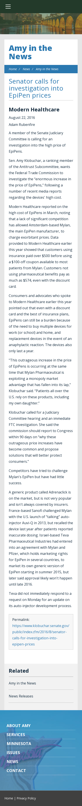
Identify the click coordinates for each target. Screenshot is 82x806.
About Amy (19, 725)
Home (13, 69)
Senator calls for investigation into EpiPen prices (36, 88)
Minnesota (19, 743)
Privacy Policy (26, 798)
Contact (16, 770)
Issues (13, 752)
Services (16, 734)
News (26, 69)
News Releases (21, 696)
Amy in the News (30, 52)
